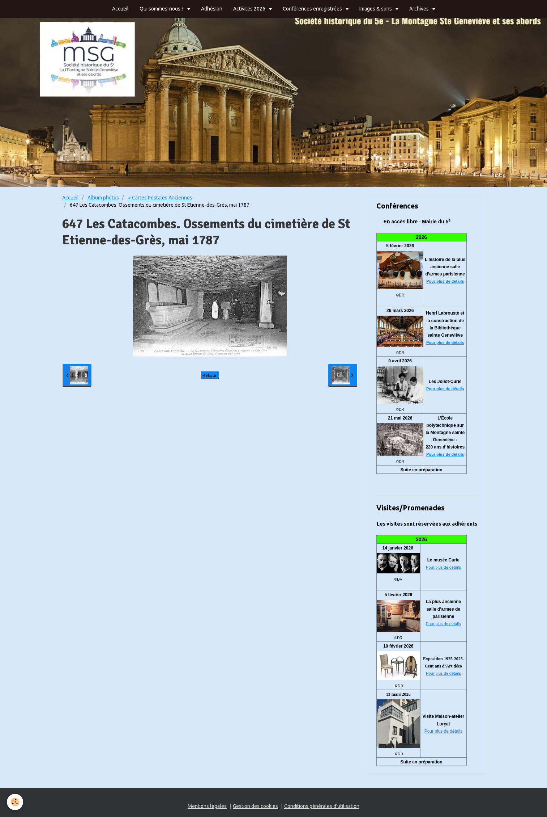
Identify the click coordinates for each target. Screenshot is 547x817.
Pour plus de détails (445, 281)
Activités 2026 (249, 9)
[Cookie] (15, 802)
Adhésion (211, 9)
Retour (209, 375)
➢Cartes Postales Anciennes (160, 198)
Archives (419, 9)
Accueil (120, 9)
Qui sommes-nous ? (162, 9)
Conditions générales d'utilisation (321, 806)
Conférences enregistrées (313, 9)
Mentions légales (207, 806)
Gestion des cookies (255, 806)
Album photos (103, 198)
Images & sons (376, 9)
